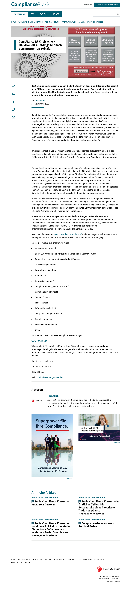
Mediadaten (37, 560)
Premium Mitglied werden (107, 5)
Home (13, 560)
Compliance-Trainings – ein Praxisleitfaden (96, 525)
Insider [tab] (55, 14)
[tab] (19, 14)
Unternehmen (24, 560)
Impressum (87, 560)
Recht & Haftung (52, 22)
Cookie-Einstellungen (20, 562)
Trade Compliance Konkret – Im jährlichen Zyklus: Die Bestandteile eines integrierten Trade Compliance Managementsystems (98, 507)
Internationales (69, 22)
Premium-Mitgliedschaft (55, 560)
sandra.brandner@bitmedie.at (50, 377)
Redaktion (40, 101)
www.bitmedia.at (39, 341)
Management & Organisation (30, 22)
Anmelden (88, 4)
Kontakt (71, 560)
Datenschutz (99, 560)
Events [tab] (43, 14)
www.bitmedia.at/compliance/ (68, 234)
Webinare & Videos (95, 22)
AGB (79, 560)
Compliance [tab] (19, 14)
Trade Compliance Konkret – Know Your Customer (50, 503)
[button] (13, 109)
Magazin (81, 22)
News (13, 22)
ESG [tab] (32, 14)
